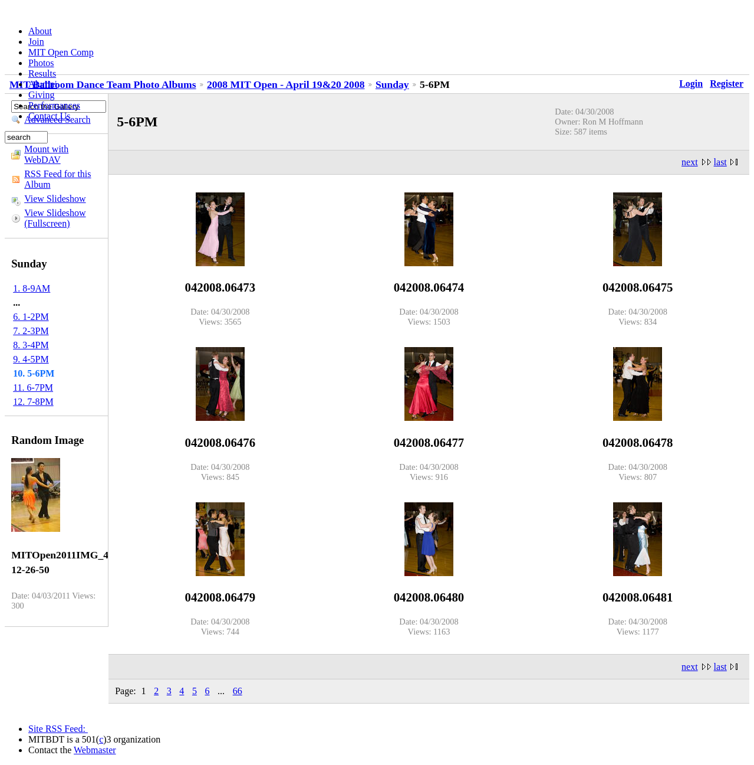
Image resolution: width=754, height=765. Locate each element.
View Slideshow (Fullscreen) (54, 218)
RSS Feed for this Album (57, 179)
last (720, 162)
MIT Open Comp (61, 52)
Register (726, 84)
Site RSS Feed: (58, 729)
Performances (54, 105)
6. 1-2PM (30, 317)
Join (36, 42)
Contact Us (49, 116)
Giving (41, 95)
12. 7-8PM (33, 402)
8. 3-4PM (30, 345)
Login (691, 84)
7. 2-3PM (30, 331)
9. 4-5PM (30, 359)
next (689, 162)
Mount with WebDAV (46, 154)
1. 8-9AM (31, 288)
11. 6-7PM (33, 387)
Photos (41, 63)
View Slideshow (54, 199)
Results (42, 73)
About (40, 31)
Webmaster (95, 750)
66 (237, 691)
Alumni (42, 84)
